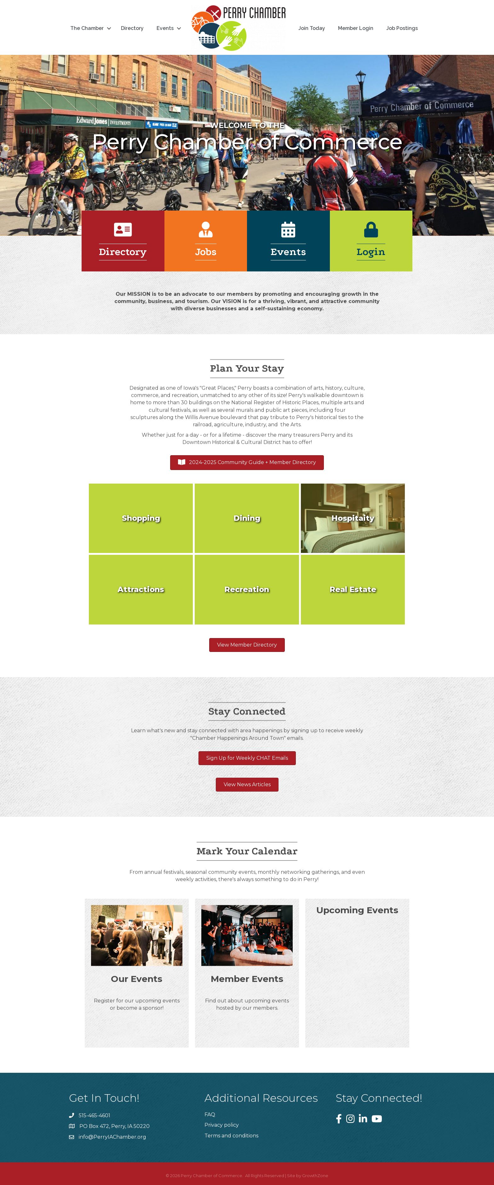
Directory (132, 28)
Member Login (355, 28)
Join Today (311, 28)
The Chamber (87, 28)
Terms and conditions (231, 1136)
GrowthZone (315, 1175)
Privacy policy (221, 1125)
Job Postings (402, 28)
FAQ (209, 1115)
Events (165, 28)
